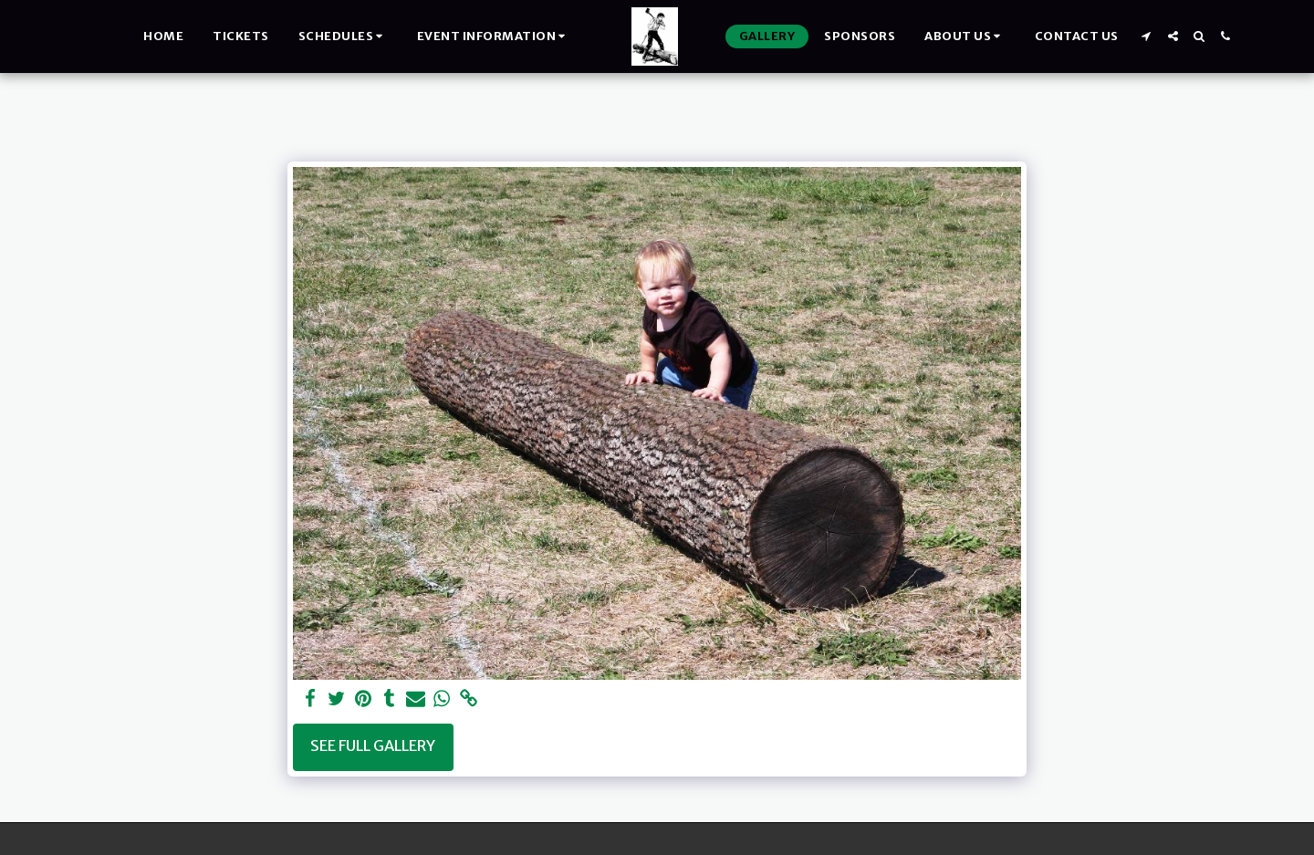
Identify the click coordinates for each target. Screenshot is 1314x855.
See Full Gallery (372, 746)
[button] (343, 36)
